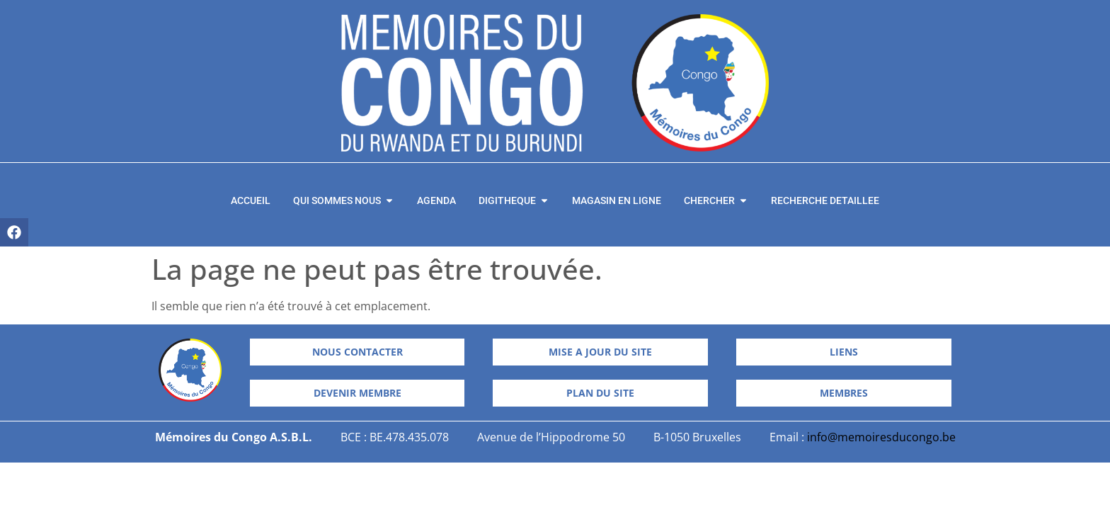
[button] (600, 393)
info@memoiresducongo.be (881, 437)
